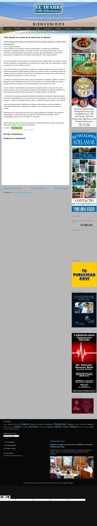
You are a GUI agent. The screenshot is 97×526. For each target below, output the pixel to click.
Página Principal (37, 188)
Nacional (68, 28)
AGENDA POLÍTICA (14, 424)
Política (81, 427)
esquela (16, 429)
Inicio (8, 28)
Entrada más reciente (12, 188)
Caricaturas (48, 28)
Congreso (28, 28)
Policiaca (73, 426)
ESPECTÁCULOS (8, 427)
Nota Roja (78, 28)
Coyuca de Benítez (80, 424)
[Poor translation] (7, 497)
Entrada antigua (60, 188)
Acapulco (25, 424)
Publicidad (86, 427)
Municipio (17, 28)
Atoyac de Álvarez (37, 424)
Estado (38, 28)
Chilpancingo (60, 424)
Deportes (90, 424)
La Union (24, 427)
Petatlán (65, 427)
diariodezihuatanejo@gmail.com (12, 455)
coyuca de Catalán (8, 429)
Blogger (70, 483)
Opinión (5, 424)
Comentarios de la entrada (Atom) (22, 192)
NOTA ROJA (43, 427)
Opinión (58, 28)
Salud (91, 427)
